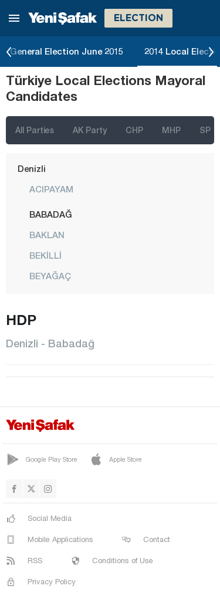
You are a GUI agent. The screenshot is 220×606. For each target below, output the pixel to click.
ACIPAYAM (51, 189)
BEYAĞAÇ (50, 275)
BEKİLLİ (45, 255)
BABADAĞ (50, 214)
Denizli (32, 168)
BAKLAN (47, 234)
